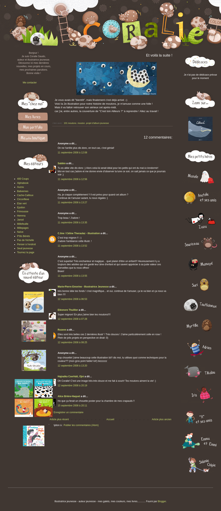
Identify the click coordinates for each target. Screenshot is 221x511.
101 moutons (70, 123)
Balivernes (22, 191)
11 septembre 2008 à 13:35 (72, 222)
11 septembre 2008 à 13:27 (72, 202)
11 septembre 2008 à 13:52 (72, 245)
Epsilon (21, 207)
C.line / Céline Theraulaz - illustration (79, 233)
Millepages (23, 228)
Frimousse (22, 211)
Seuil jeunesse (25, 248)
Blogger (162, 501)
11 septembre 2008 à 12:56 (72, 179)
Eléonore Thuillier (68, 310)
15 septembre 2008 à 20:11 (72, 405)
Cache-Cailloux (25, 195)
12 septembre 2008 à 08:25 (72, 342)
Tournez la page (25, 252)
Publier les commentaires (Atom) (81, 425)
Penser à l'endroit (26, 244)
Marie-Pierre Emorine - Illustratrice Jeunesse (83, 286)
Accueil (110, 419)
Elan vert (22, 203)
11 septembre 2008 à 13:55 (72, 275)
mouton (81, 123)
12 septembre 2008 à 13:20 (72, 365)
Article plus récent (59, 419)
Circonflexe (23, 199)
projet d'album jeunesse (97, 123)
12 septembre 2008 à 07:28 (72, 319)
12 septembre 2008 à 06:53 (72, 299)
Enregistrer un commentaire (68, 412)
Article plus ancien (161, 419)
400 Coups (23, 178)
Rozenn (62, 329)
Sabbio (62, 163)
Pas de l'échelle (25, 240)
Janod (20, 219)
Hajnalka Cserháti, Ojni (71, 376)
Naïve (20, 232)
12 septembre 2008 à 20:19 (72, 385)
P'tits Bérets (23, 236)
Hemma (21, 215)
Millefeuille (22, 224)
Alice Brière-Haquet (69, 396)
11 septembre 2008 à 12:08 (72, 152)
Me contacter (30, 82)
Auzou (20, 187)
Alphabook (23, 183)
